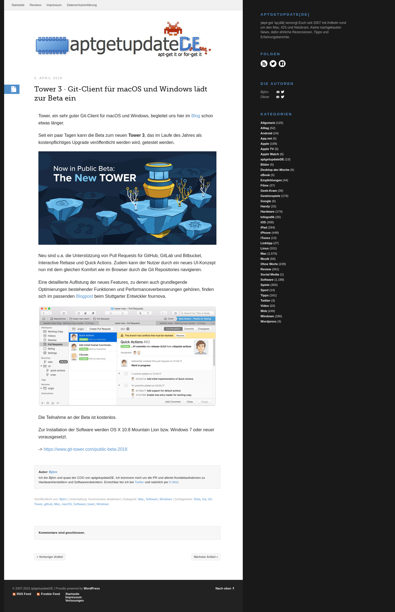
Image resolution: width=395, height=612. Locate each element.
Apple (265, 143)
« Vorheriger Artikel (50, 557)
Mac (141, 499)
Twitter (139, 482)
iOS (263, 222)
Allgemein (268, 122)
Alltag (265, 128)
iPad (264, 227)
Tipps (265, 295)
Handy (265, 206)
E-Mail (173, 482)
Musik (265, 258)
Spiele (265, 284)
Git (204, 499)
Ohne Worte (269, 264)
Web (264, 311)
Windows (166, 499)
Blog (195, 116)
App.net (266, 138)
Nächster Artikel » (206, 557)
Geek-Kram (269, 190)
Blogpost (84, 296)
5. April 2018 (48, 78)
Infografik (268, 217)
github (48, 504)
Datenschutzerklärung (82, 5)
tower (91, 504)
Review (266, 269)
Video (265, 305)
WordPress (92, 588)
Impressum (54, 5)
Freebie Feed (50, 594)
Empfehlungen (271, 180)
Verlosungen (74, 600)
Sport (265, 290)
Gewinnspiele (270, 195)
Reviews (35, 5)
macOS (67, 504)
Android (266, 133)
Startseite (18, 5)
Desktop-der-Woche (275, 169)
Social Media (270, 274)
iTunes (265, 238)
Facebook (282, 63)
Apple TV (267, 149)
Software (152, 499)
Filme (265, 185)
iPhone (266, 232)
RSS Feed (264, 63)
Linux (265, 248)
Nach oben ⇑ (225, 588)
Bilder (265, 164)
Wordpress (268, 321)
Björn (53, 472)
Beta (197, 499)
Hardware (268, 211)
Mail (278, 92)
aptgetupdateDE (272, 159)
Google (266, 201)
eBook (265, 175)
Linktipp (267, 243)
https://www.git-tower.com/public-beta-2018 (85, 449)
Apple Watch (270, 154)
